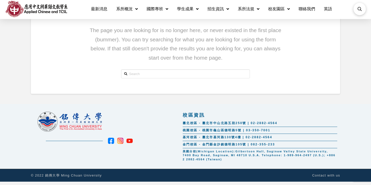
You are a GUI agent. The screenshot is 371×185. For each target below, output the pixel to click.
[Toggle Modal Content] (359, 9)
